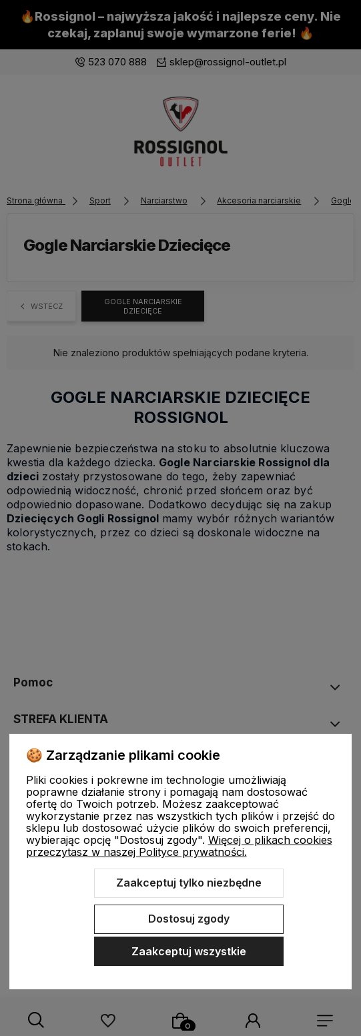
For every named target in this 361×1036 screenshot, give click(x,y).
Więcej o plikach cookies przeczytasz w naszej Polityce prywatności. (179, 846)
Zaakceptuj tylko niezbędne (189, 882)
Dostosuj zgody (189, 918)
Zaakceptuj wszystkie (188, 951)
